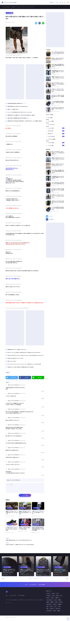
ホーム (26, 585)
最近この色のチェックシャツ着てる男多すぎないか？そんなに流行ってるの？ (43, 572)
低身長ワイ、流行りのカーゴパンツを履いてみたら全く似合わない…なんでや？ (25, 514)
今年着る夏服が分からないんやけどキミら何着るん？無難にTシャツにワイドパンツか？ (58, 71)
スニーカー (48, 594)
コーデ (57, 594)
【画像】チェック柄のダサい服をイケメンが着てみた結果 (24, 530)
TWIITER (50, 216)
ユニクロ (53, 594)
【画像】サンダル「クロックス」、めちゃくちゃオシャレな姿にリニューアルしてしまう (60, 572)
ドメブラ (52, 599)
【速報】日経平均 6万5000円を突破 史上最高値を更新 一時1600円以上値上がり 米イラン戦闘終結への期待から (24, 120)
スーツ (55, 607)
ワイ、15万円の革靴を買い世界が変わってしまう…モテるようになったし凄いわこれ (58, 102)
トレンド (55, 601)
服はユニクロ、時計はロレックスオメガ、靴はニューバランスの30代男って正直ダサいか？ (58, 84)
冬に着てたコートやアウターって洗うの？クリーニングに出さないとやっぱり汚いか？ (58, 90)
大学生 (48, 603)
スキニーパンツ (58, 609)
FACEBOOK (51, 219)
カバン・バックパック (49, 601)
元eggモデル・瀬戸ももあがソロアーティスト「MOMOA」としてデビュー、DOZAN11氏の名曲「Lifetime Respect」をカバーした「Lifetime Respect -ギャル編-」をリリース (25, 355)
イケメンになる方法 (56, 136)
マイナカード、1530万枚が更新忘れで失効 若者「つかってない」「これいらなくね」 (19, 112)
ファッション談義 (9, 12)
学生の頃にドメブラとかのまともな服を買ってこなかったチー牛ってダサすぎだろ (58, 202)
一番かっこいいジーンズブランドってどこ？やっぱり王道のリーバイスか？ (38, 514)
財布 (47, 609)
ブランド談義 (50, 117)
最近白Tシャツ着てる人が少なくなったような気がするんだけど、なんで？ (58, 59)
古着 (47, 607)
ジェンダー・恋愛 (56, 128)
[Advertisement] (15, 81)
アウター (48, 599)
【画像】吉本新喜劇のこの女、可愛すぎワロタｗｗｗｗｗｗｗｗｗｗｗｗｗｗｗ (17, 106)
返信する (43, 391)
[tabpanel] (9, 567)
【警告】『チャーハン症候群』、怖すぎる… (13, 109)
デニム (59, 607)
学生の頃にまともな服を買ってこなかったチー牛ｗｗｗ (15, 358)
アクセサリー (52, 609)
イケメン (51, 607)
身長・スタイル (56, 133)
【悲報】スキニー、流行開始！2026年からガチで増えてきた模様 (26, 572)
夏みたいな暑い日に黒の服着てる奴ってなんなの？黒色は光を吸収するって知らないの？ (58, 65)
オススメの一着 (56, 130)
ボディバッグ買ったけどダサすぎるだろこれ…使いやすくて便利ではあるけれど (58, 53)
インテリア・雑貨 (56, 145)
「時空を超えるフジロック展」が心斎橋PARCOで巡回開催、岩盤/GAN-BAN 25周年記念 (20, 367)
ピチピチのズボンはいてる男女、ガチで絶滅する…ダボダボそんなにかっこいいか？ (58, 108)
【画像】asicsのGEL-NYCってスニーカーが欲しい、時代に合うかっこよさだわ (58, 77)
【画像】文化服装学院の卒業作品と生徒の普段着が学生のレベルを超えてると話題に (38, 530)
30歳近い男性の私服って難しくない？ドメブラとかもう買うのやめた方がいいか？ (19, 541)
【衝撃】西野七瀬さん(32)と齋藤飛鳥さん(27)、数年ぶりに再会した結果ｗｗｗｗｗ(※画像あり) (21, 115)
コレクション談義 (56, 142)
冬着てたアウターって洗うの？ (11, 361)
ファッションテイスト (51, 124)
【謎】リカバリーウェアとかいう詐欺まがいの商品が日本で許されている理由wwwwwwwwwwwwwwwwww (23, 352)
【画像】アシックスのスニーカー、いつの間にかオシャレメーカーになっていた (12, 514)
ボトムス (56, 603)
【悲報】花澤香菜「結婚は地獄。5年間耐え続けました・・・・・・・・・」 (16, 103)
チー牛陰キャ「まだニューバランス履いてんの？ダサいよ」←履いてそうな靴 (11, 530)
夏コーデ (8, 372)
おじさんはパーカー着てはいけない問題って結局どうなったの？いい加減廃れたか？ (58, 96)
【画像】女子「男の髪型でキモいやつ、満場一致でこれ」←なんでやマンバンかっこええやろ (9, 572)
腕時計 (60, 601)
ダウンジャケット (49, 605)
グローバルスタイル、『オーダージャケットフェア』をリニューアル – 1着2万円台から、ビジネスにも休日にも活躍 (24, 364)
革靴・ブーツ (57, 599)
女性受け (52, 603)
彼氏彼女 (59, 605)
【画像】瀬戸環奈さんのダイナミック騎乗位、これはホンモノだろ (16, 349)
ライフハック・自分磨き (51, 139)
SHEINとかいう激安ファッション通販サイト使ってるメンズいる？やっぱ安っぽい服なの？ (20, 545)
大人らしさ (54, 605)
